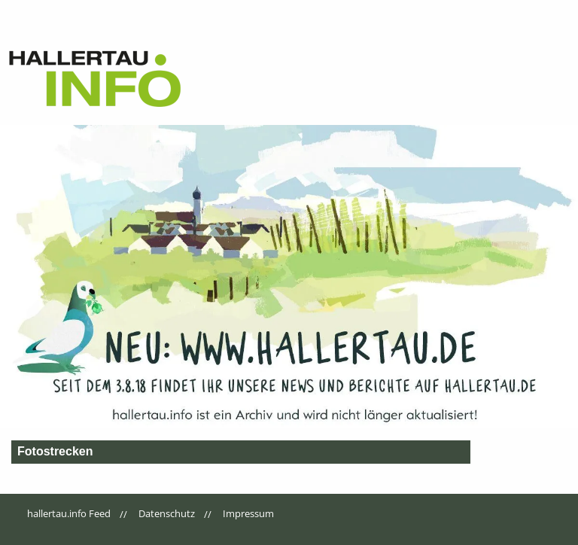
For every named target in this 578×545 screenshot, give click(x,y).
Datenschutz (166, 513)
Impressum (248, 513)
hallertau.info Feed (69, 513)
